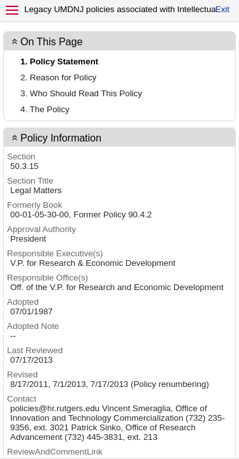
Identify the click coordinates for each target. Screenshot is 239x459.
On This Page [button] (51, 41)
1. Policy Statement (59, 61)
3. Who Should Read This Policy (81, 93)
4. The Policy (44, 109)
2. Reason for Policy (58, 77)
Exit (222, 9)
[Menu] (12, 10)
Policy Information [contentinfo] (60, 138)
